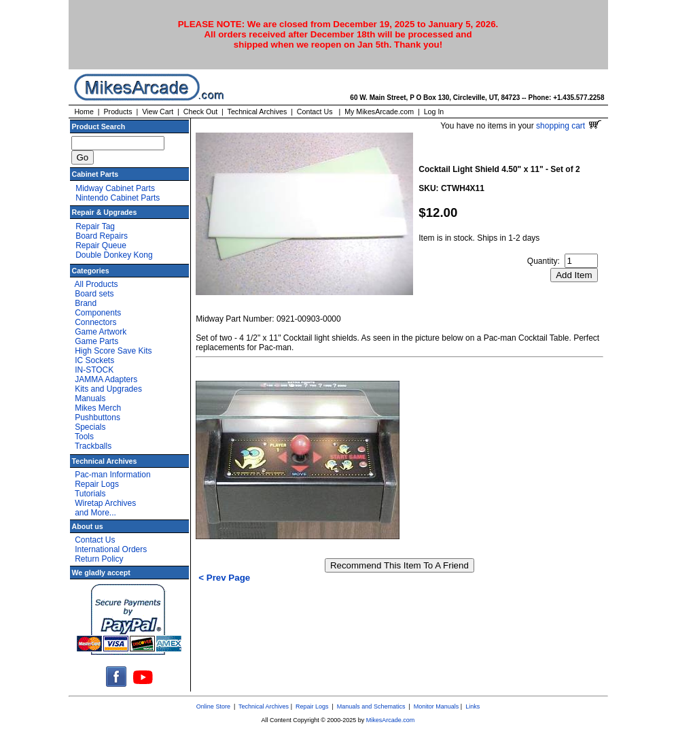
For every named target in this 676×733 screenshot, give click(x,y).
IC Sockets (94, 360)
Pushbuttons (97, 417)
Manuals (90, 398)
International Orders (111, 549)
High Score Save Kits (113, 351)
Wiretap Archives (105, 503)
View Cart (157, 111)
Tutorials (90, 493)
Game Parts (96, 341)
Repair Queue (100, 245)
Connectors (95, 322)
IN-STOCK (94, 370)
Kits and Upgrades (108, 389)
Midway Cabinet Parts (115, 188)
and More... (95, 512)
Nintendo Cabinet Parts (117, 198)
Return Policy (99, 559)
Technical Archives (257, 111)
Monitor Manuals (436, 706)
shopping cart (568, 126)
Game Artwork (100, 332)
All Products (96, 284)
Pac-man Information (112, 474)
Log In (434, 111)
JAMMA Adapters (106, 379)
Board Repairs (101, 236)
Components (98, 313)
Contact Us (315, 111)
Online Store (213, 706)
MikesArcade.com (390, 720)
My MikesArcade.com (379, 111)
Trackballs (93, 446)
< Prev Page (224, 578)
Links (472, 706)
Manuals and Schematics (371, 706)
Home (83, 111)
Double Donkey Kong (113, 255)
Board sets (94, 294)
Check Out (200, 111)
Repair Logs (97, 484)
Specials (90, 427)
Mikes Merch (98, 408)
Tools (84, 436)
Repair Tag (95, 226)
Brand (85, 303)
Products (117, 111)
